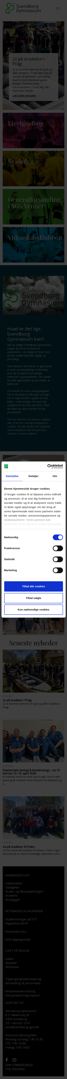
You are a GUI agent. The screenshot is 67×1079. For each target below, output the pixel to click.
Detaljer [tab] (34, 476)
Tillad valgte (33, 598)
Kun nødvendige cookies (33, 609)
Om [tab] (55, 476)
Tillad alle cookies (33, 586)
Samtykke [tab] (12, 476)
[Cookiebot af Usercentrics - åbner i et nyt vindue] (48, 466)
